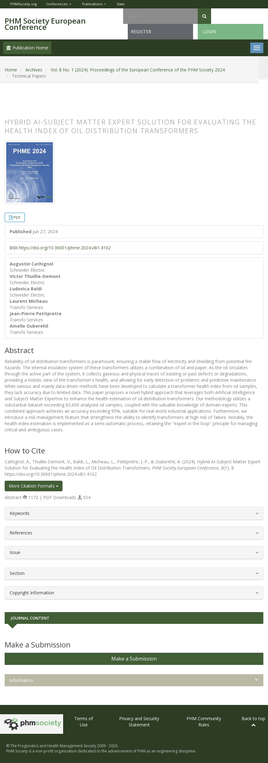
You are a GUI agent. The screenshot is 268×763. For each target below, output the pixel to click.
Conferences (56, 4)
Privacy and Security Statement (139, 721)
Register (141, 31)
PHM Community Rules (204, 721)
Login (209, 31)
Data (120, 4)
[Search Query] (160, 16)
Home (11, 70)
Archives (33, 70)
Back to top (253, 721)
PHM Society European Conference (45, 24)
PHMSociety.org (23, 4)
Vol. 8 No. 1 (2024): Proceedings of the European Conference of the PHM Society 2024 (138, 70)
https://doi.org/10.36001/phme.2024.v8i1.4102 (65, 248)
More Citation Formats (33, 486)
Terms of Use (83, 721)
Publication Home (27, 48)
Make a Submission (134, 658)
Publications (92, 4)
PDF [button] (17, 217)
